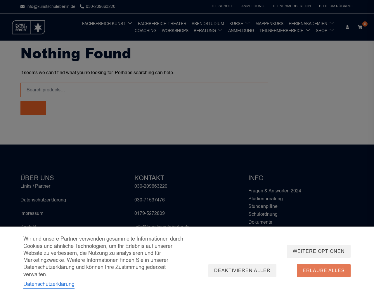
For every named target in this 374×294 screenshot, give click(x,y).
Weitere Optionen (319, 251)
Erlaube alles (324, 270)
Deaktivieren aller (242, 270)
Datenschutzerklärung (49, 284)
